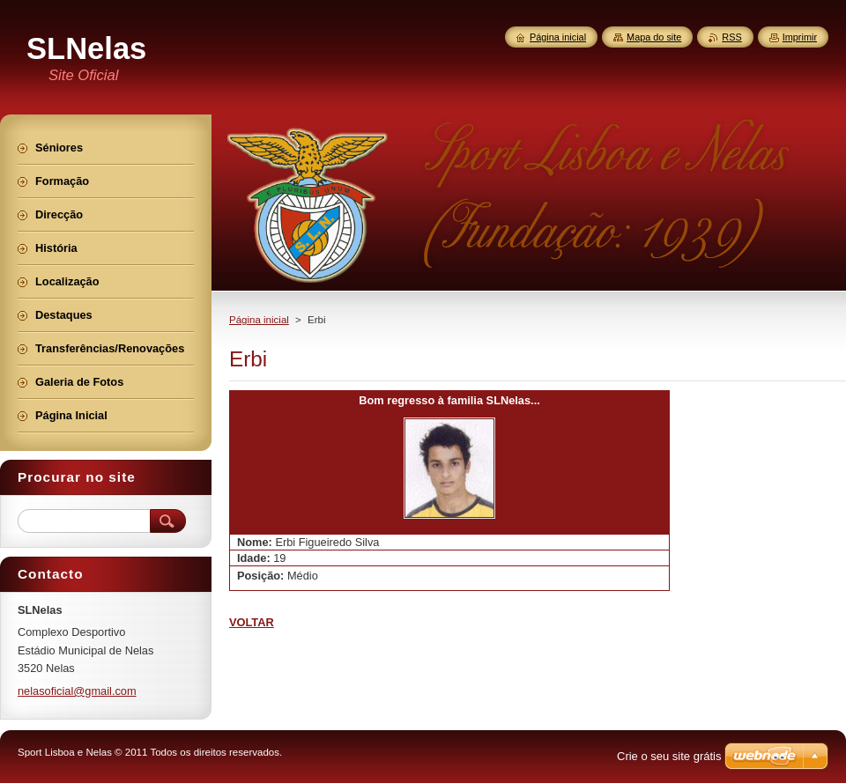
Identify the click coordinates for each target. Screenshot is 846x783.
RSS (731, 37)
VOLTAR (251, 622)
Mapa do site (654, 37)
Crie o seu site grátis (669, 756)
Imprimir (800, 37)
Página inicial (259, 319)
